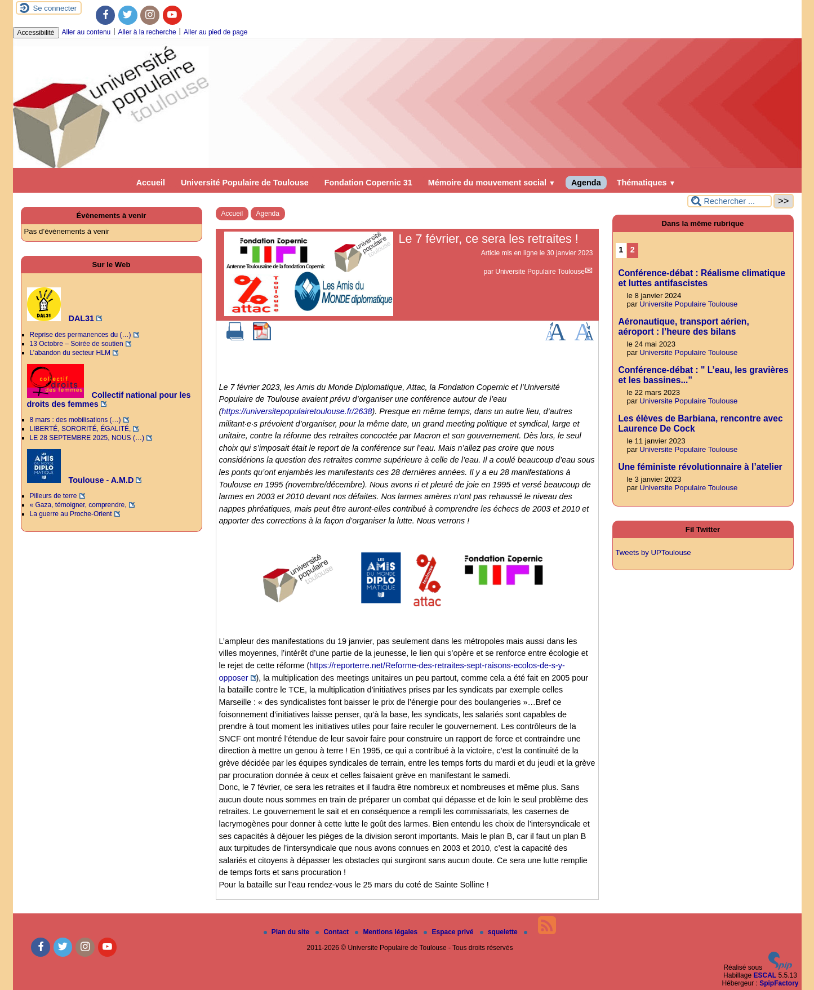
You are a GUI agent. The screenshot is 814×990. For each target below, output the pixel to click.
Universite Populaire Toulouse (540, 272)
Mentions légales (387, 932)
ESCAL (764, 975)
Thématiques (646, 182)
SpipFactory (778, 983)
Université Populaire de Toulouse (245, 182)
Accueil (150, 182)
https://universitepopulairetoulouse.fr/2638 (296, 411)
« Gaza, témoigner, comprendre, (78, 505)
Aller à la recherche (147, 32)
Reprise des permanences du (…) (80, 335)
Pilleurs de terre (53, 496)
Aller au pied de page (215, 32)
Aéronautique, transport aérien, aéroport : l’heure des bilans (684, 326)
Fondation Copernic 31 (368, 182)
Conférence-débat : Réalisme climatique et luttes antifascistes (702, 278)
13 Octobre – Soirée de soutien (76, 344)
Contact (332, 932)
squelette (499, 932)
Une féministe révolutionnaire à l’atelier (700, 467)
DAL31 (61, 318)
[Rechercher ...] (729, 201)
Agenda (586, 182)
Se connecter (55, 8)
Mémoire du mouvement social (491, 182)
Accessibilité (36, 33)
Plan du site (288, 932)
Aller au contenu (86, 32)
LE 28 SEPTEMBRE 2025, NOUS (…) (87, 438)
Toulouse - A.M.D (80, 480)
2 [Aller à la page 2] (632, 249)
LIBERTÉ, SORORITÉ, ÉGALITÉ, (80, 429)
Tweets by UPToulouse (653, 552)
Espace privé (449, 932)
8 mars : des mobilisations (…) (75, 420)
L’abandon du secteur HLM (70, 353)
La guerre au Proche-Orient (71, 514)
